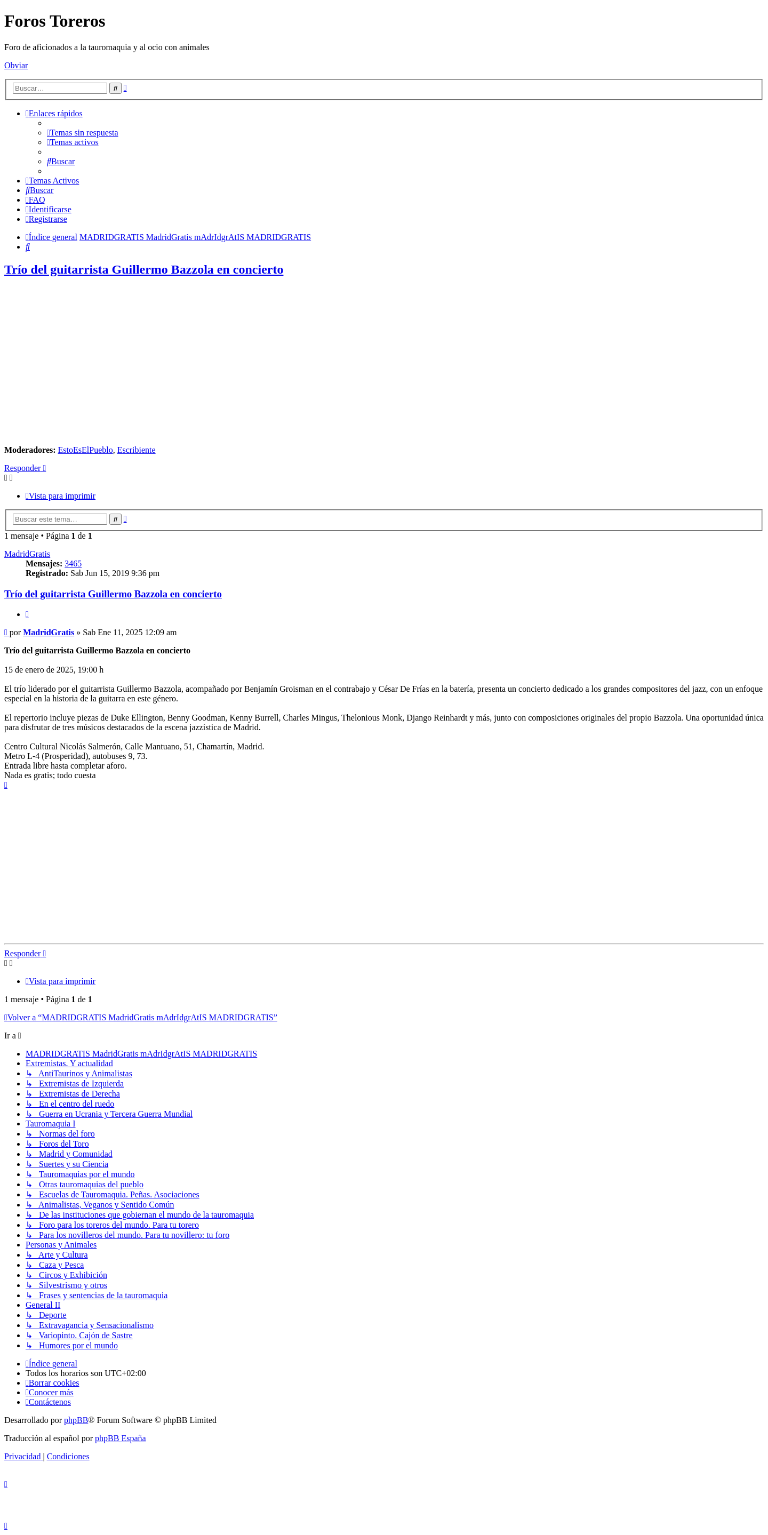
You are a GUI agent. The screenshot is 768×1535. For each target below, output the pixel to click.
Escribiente (136, 449)
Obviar (16, 65)
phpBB (76, 1420)
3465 (73, 563)
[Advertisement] (384, 362)
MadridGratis (27, 553)
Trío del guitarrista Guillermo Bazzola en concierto (143, 269)
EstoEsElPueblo (85, 449)
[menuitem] (82, 132)
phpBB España (120, 1438)
